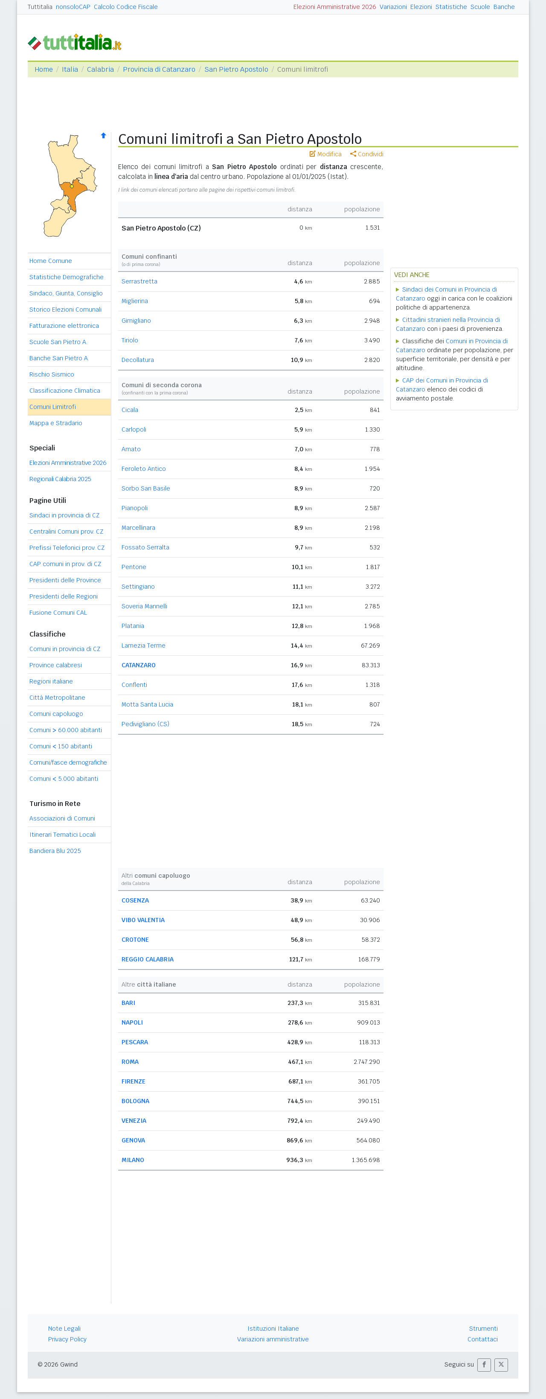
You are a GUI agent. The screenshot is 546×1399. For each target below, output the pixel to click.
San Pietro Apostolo (236, 69)
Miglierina (135, 301)
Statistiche (451, 7)
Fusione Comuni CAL (58, 612)
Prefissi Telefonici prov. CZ (67, 548)
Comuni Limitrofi (52, 407)
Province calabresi (55, 665)
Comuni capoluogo (56, 714)
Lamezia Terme (144, 645)
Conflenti (134, 685)
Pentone (134, 567)
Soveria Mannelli (144, 606)
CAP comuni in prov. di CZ (65, 564)
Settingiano (138, 586)
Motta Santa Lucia (147, 704)
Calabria (100, 69)
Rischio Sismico (51, 374)
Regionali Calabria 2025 (60, 479)
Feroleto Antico (144, 469)
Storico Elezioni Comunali (65, 309)
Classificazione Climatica (64, 390)
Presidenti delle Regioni (63, 596)
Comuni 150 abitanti (60, 746)
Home (44, 69)
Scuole (480, 7)
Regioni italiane (51, 681)
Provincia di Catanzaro (159, 69)
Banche (504, 7)
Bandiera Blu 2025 (55, 851)
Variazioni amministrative (273, 1339)
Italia (70, 69)
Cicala (130, 410)
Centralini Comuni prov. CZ (66, 531)
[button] (484, 1365)
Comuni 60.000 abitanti (65, 730)
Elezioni (421, 7)
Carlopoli (134, 429)
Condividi (366, 154)
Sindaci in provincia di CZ (64, 515)
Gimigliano (136, 320)
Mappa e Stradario (55, 423)
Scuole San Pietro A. (58, 342)
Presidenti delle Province (65, 580)
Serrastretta (139, 281)
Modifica (326, 154)
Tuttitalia (40, 7)
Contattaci (483, 1339)
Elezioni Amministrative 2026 (334, 7)
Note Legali (64, 1328)
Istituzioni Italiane (273, 1328)
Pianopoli (135, 508)
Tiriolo (130, 340)
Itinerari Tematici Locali (62, 834)
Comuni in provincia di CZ (64, 649)
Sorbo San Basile (146, 488)
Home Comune (50, 261)
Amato (131, 449)
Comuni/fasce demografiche (68, 762)
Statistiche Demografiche (66, 277)
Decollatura (138, 360)
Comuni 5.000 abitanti (63, 779)
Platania (133, 626)
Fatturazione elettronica (64, 326)
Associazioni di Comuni (62, 818)
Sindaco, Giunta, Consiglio (66, 293)
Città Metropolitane (57, 697)
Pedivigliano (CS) (145, 724)
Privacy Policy (67, 1339)
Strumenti (483, 1328)
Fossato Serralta (145, 547)
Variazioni (393, 7)
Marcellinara (138, 528)
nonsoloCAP (73, 7)
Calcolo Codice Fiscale (126, 7)
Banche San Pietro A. (59, 358)
